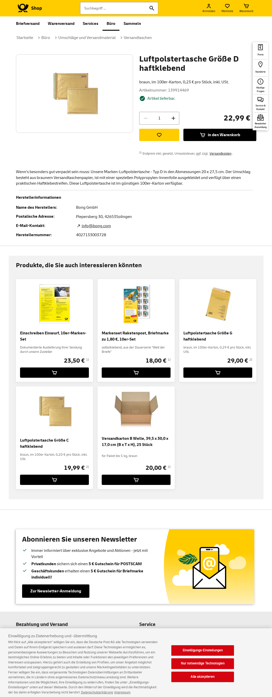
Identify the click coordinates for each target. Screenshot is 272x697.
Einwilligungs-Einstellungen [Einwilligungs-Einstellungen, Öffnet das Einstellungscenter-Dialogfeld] (203, 657)
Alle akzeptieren (202, 684)
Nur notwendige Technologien (203, 671)
